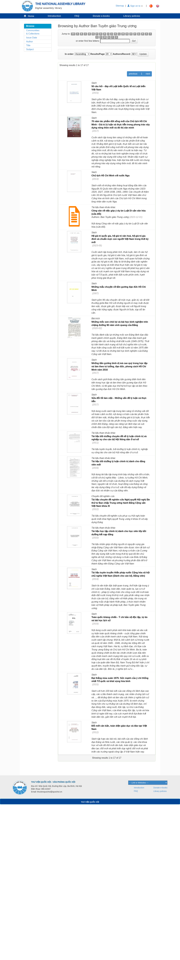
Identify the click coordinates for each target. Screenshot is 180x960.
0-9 (73, 34)
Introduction (54, 16)
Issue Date (31, 37)
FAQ (77, 16)
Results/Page (97, 54)
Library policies (131, 16)
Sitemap (120, 6)
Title (28, 45)
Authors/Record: (122, 54)
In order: (69, 54)
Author (29, 41)
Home (29, 16)
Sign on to (134, 6)
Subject (30, 49)
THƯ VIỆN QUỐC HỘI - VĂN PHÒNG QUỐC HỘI (53, 782)
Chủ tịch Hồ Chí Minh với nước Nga (110, 175)
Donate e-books (101, 16)
